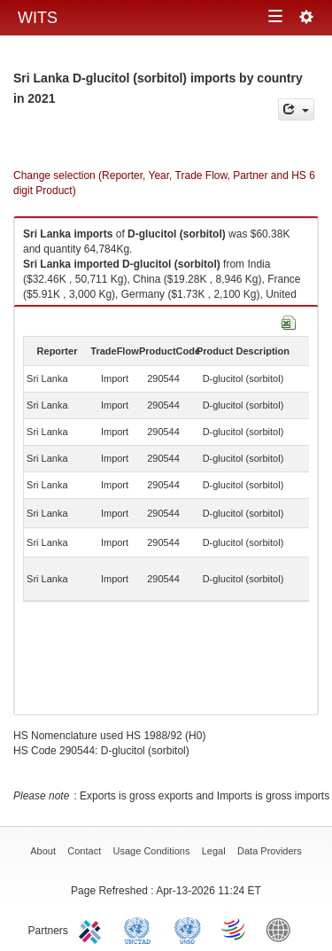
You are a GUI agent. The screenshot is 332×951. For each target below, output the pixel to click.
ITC (93, 929)
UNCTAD (140, 929)
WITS (38, 18)
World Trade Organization (234, 929)
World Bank (282, 929)
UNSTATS (187, 929)
